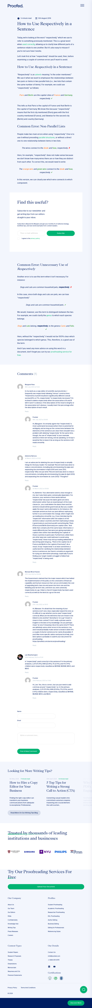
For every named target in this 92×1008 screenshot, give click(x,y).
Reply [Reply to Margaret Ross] (27, 411)
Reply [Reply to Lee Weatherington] (27, 672)
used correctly (28, 44)
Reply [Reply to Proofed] (34, 446)
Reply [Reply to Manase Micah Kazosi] (27, 596)
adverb (38, 75)
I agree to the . (31, 238)
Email (19, 720)
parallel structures (47, 138)
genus (49, 316)
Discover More (75, 1003)
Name (19, 711)
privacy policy (35, 238)
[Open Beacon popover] (83, 989)
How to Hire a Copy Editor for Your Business (24, 787)
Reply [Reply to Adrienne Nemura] (27, 480)
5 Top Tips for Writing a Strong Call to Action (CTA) (60, 787)
